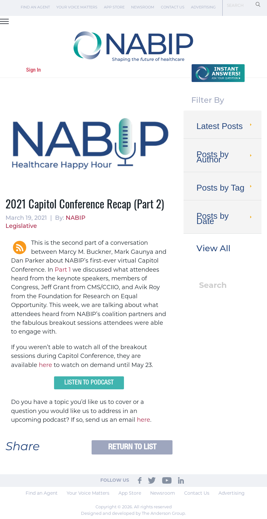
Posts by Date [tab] (224, 218)
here (45, 365)
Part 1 (63, 270)
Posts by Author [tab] (224, 156)
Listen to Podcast (89, 383)
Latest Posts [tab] (224, 126)
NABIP (75, 218)
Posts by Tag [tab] (224, 188)
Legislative (21, 226)
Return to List (132, 447)
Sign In (33, 70)
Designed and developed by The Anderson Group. (133, 514)
